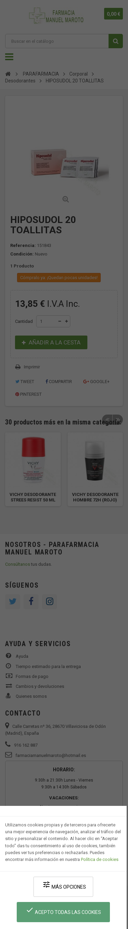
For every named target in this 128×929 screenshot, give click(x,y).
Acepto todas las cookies (63, 910)
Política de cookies (99, 859)
